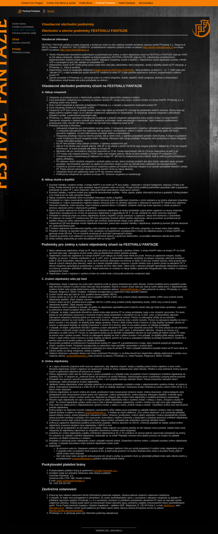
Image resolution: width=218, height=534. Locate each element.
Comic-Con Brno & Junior (61, 2)
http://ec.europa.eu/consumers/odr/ (66, 510)
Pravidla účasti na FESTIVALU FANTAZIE (113, 70)
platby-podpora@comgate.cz (70, 481)
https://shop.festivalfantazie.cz (74, 50)
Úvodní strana (19, 23)
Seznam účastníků (21, 43)
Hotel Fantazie (127, 2)
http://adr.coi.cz (57, 508)
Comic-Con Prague (32, 2)
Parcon (50, 11)
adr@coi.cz (169, 505)
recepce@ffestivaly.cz (130, 289)
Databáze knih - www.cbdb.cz (109, 530)
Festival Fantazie (105, 2)
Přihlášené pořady (21, 52)
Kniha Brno (85, 2)
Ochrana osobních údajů (24, 33)
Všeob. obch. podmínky (23, 30)
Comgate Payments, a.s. (105, 470)
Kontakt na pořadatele (23, 27)
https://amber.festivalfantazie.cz (157, 47)
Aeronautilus (146, 2)
